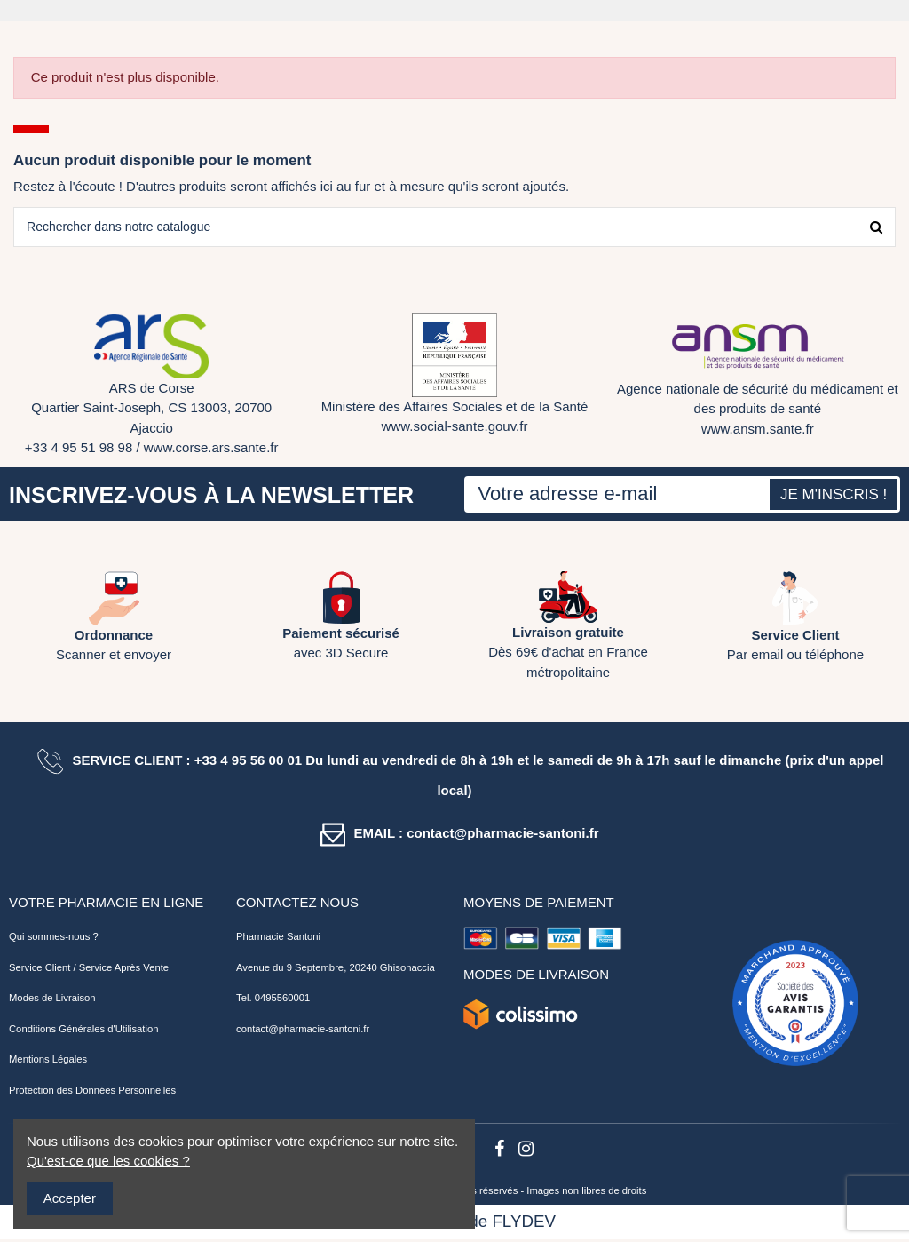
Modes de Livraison (52, 1000)
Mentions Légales (48, 1061)
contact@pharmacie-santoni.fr (302, 1031)
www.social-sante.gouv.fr (455, 428)
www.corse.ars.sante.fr (211, 450)
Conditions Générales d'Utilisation (84, 1031)
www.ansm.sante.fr (757, 431)
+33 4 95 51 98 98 (78, 450)
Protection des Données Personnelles (92, 1092)
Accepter (69, 1198)
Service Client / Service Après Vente (89, 970)
